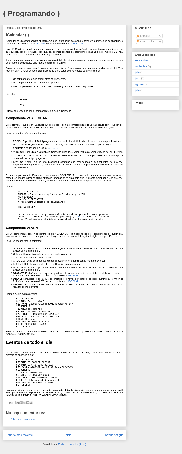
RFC (37, 43)
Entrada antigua (113, 435)
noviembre (141, 66)
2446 (80, 43)
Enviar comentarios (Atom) (72, 444)
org (82, 216)
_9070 (54, 148)
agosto (139, 84)
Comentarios (146, 41)
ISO (49, 148)
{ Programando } (31, 13)
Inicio (68, 435)
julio (137, 72)
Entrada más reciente (19, 435)
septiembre (141, 60)
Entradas (143, 35)
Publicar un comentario (22, 419)
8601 (75, 275)
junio (138, 78)
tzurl (78, 216)
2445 (43, 43)
